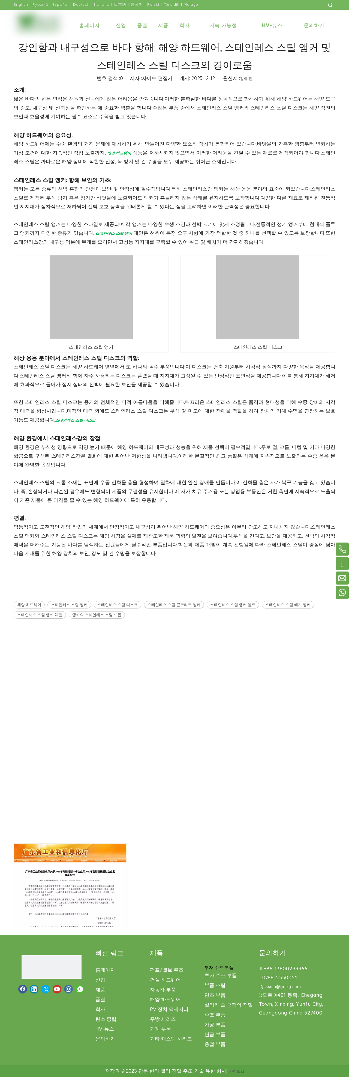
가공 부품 (214, 1024)
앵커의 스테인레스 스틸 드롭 (96, 614)
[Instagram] (68, 989)
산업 (100, 980)
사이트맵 (236, 1071)
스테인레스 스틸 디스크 (117, 604)
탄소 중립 (105, 1019)
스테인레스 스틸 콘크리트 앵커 (174, 604)
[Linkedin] (34, 989)
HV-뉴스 (104, 1029)
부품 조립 (214, 985)
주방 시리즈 (163, 1019)
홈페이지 (105, 970)
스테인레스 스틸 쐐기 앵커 (288, 604)
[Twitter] (45, 989)
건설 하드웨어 (165, 980)
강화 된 (246, 78)
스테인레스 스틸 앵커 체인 (39, 614)
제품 (100, 989)
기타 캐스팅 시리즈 (171, 1039)
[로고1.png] (52, 967)
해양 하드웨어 (29, 604)
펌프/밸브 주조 (166, 970)
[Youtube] (57, 989)
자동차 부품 (163, 989)
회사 (100, 1009)
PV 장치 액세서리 (169, 1009)
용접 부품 (214, 1044)
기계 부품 (160, 1029)
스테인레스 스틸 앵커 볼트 (232, 604)
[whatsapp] (80, 989)
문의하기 (105, 1039)
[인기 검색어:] (330, 5)
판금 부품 (214, 1034)
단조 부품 (214, 995)
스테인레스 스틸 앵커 (69, 604)
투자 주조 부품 (220, 975)
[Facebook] (22, 989)
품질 (100, 999)
